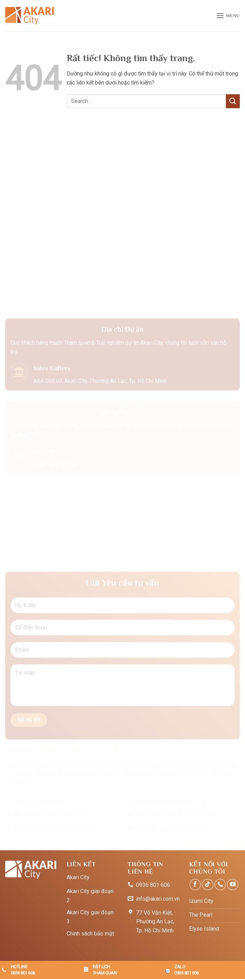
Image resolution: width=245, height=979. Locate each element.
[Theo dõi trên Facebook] (195, 884)
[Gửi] (233, 101)
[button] (228, 15)
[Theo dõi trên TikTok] (207, 884)
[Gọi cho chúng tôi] (220, 884)
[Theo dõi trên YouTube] (232, 884)
